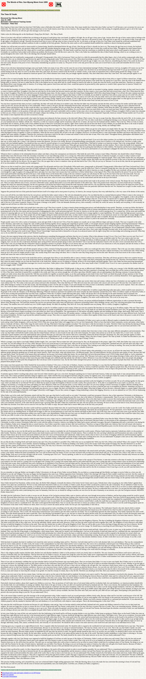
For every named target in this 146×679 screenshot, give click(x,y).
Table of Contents (8, 674)
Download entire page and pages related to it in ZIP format (21, 673)
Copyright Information (9, 676)
